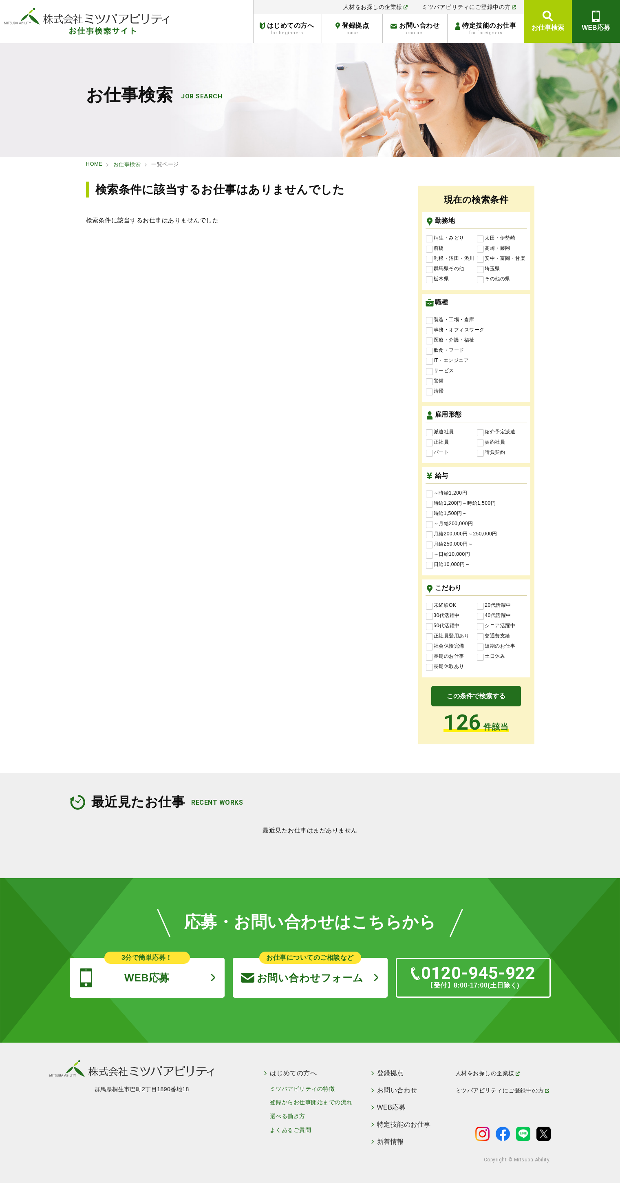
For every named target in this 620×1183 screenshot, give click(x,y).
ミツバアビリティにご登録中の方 (469, 7)
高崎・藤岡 (493, 248)
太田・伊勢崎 (496, 238)
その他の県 (493, 279)
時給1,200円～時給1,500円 (461, 503)
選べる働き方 (287, 1116)
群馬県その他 (445, 269)
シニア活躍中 (496, 626)
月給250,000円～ (449, 544)
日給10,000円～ (448, 565)
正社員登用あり (448, 636)
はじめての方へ (287, 29)
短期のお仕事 (496, 646)
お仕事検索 (548, 27)
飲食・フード (445, 350)
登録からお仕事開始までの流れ (311, 1102)
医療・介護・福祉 (450, 340)
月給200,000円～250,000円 (461, 534)
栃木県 (437, 279)
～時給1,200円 (447, 493)
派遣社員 (440, 432)
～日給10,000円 (448, 554)
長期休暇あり (445, 667)
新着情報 (390, 1142)
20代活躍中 (494, 605)
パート (437, 452)
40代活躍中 (494, 616)
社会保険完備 (445, 646)
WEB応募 (596, 27)
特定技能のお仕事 (485, 29)
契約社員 (491, 442)
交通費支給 (493, 636)
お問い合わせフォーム (302, 970)
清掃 (435, 391)
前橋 (435, 248)
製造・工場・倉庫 (450, 320)
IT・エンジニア (447, 360)
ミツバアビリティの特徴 (302, 1088)
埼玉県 (488, 269)
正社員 (437, 442)
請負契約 (491, 452)
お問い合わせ (415, 29)
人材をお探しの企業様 (375, 7)
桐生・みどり (445, 238)
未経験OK (441, 605)
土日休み (491, 656)
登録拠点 (352, 29)
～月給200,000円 (449, 524)
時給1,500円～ (447, 513)
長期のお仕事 (445, 656)
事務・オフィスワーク (455, 330)
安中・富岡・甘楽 (501, 258)
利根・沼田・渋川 (450, 258)
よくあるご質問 (290, 1130)
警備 (435, 381)
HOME (94, 164)
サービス (440, 371)
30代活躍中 (443, 616)
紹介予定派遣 (496, 432)
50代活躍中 (443, 626)
